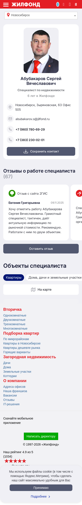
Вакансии (10, 395)
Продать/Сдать (57, 4)
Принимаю (41, 487)
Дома (7, 367)
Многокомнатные (15, 328)
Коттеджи (10, 376)
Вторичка (12, 309)
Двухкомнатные (14, 320)
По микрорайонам (16, 339)
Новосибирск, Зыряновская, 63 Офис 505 (39, 107)
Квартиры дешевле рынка (21, 347)
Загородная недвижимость (29, 357)
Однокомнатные (14, 315)
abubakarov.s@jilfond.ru (28, 118)
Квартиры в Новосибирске (21, 343)
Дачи (6, 363)
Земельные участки (17, 371)
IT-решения (11, 404)
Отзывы (8, 400)
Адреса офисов (14, 386)
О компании (14, 381)
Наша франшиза (15, 391)
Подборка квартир (21, 333)
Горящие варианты (16, 352)
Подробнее (41, 496)
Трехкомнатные (14, 324)
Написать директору (41, 436)
